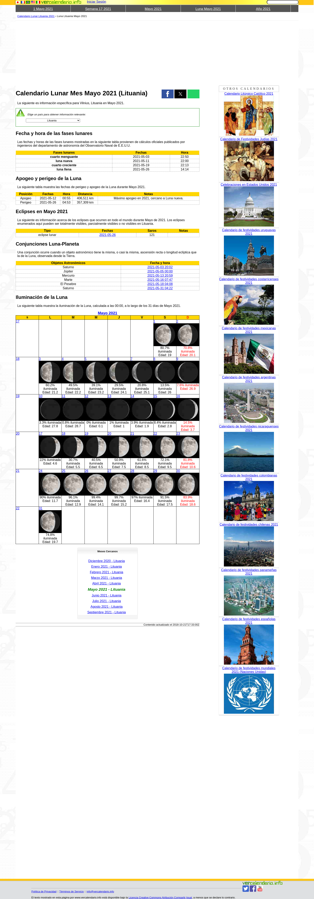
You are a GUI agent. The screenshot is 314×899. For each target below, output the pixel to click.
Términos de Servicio (71, 891)
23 (178, 433)
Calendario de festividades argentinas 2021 (249, 379)
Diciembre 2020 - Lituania (106, 561)
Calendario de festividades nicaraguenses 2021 (249, 428)
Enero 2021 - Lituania (106, 566)
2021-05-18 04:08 (160, 284)
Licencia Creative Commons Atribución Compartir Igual (160, 897)
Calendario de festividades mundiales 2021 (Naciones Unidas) (249, 669)
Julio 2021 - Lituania (106, 601)
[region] (107, 52)
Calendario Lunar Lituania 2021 (35, 16)
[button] (168, 94)
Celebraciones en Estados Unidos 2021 (249, 184)
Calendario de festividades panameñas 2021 (249, 571)
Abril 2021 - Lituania (106, 583)
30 (178, 471)
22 (155, 433)
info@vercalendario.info (100, 891)
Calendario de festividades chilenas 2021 (249, 524)
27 (109, 471)
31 (40, 508)
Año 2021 (263, 9)
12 (86, 396)
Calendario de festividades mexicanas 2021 (249, 330)
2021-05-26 (107, 235)
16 (178, 396)
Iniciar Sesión (96, 1)
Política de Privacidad (43, 891)
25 (63, 471)
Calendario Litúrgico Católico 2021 (248, 93)
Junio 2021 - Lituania (107, 595)
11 (63, 396)
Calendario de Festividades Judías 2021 (249, 139)
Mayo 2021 (153, 9)
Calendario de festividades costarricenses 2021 (249, 280)
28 (132, 471)
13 (109, 396)
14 (132, 396)
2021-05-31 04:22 (160, 288)
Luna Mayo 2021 (208, 9)
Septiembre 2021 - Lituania (106, 612)
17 (17, 321)
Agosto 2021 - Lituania (107, 606)
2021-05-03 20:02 (160, 267)
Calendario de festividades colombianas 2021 (248, 477)
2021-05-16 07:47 (160, 279)
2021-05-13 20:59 (160, 275)
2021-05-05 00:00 (160, 271)
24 (40, 471)
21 (132, 433)
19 (17, 396)
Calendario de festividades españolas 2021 (249, 620)
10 (40, 396)
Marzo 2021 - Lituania (106, 578)
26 (86, 471)
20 (17, 433)
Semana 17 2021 (98, 9)
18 (17, 359)
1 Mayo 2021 (43, 9)
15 (155, 396)
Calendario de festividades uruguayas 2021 (249, 231)
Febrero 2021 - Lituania (106, 572)
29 (155, 471)
